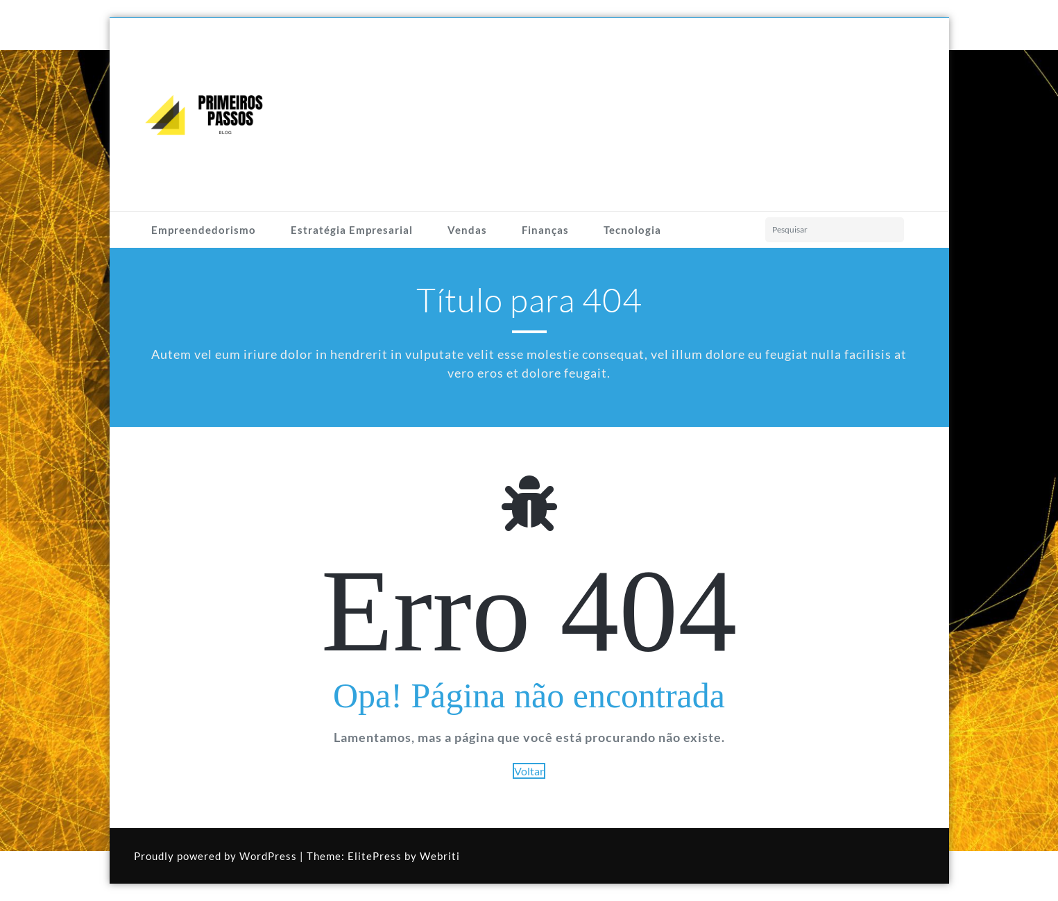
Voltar (529, 770)
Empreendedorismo (203, 230)
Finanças (545, 230)
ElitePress (375, 856)
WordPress (268, 856)
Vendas (467, 230)
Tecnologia (632, 230)
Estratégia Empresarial (352, 230)
